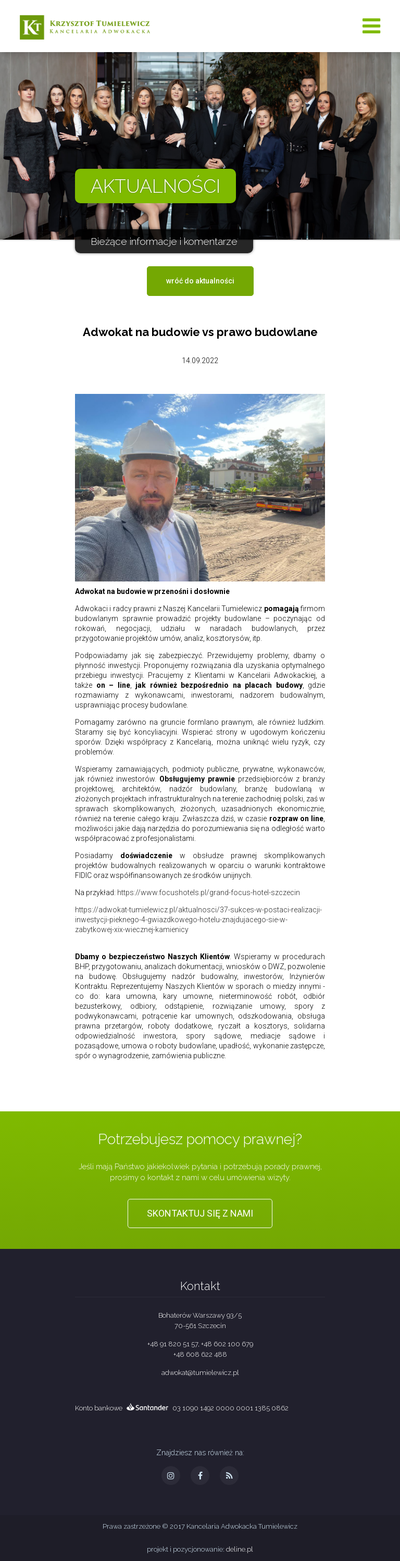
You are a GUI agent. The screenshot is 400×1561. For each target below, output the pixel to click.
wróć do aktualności (200, 281)
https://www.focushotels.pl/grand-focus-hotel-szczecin (208, 892)
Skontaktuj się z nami (200, 1213)
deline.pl (239, 1549)
